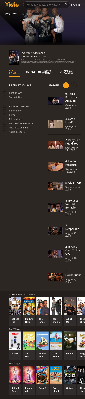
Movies (26, 14)
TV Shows (11, 14)
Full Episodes (14, 72)
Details (31, 71)
